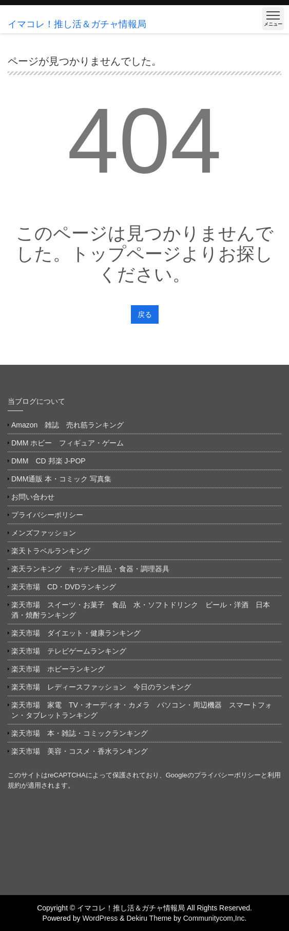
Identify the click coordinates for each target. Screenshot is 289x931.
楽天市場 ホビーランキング (58, 669)
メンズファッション (43, 533)
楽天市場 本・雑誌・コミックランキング (79, 733)
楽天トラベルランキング (50, 551)
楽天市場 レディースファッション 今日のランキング (101, 687)
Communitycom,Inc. (215, 918)
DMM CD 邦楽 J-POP (48, 461)
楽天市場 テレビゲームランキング (68, 651)
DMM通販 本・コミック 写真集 (61, 479)
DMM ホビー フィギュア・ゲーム (67, 443)
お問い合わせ (32, 497)
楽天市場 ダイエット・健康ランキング (76, 633)
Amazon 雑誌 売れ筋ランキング (71, 425)
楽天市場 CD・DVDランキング (63, 587)
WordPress (100, 918)
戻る (145, 314)
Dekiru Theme (148, 918)
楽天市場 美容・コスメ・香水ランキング (79, 751)
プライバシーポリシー (47, 515)
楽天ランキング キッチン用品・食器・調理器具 (90, 569)
